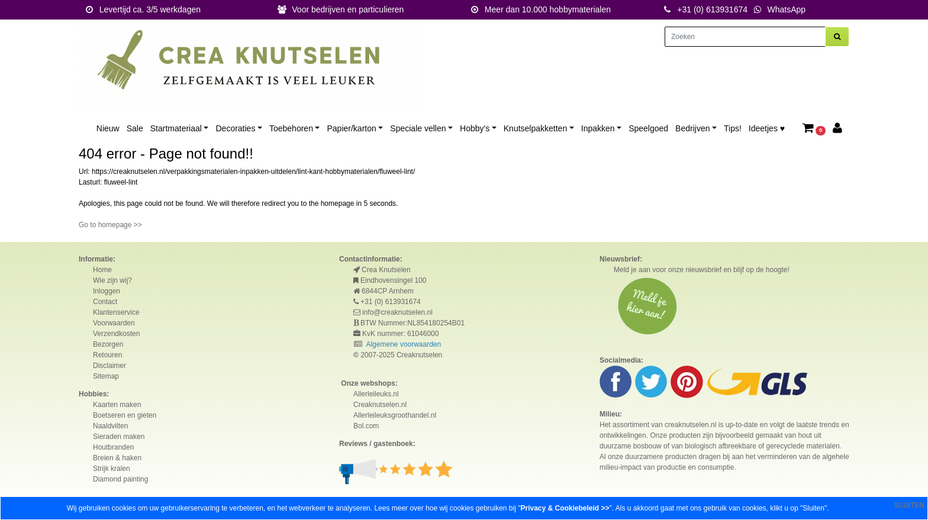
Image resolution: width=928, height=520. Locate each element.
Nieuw (108, 128)
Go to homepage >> (110, 225)
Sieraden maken (118, 436)
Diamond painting (120, 479)
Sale (135, 128)
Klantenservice (116, 312)
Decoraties (235, 128)
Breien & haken (117, 458)
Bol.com (366, 426)
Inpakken (598, 128)
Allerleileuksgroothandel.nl (394, 415)
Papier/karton (351, 128)
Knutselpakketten (535, 128)
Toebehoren (291, 128)
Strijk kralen (111, 468)
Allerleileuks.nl (376, 394)
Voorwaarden (114, 323)
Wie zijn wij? (112, 280)
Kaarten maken (117, 405)
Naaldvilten (110, 426)
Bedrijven (692, 128)
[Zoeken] (745, 37)
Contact (105, 302)
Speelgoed (648, 128)
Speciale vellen (418, 128)
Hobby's (474, 128)
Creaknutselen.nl (380, 405)
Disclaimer (109, 365)
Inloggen (106, 291)
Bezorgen (108, 344)
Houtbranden (113, 447)
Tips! (733, 128)
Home (102, 270)
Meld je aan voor (640, 270)
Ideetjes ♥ (767, 128)
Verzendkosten (116, 334)
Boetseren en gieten (124, 415)
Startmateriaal (176, 128)
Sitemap (106, 376)
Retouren (107, 355)
